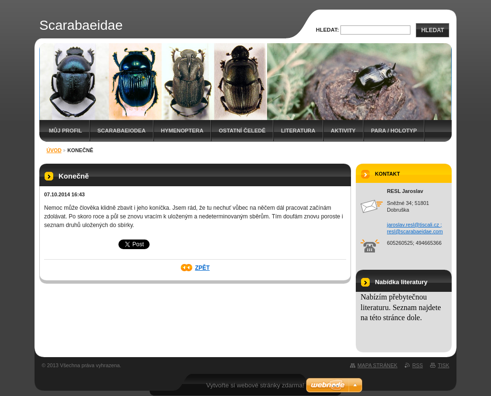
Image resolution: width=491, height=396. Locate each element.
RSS (417, 365)
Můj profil (65, 130)
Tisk (443, 365)
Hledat (432, 30)
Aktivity (343, 130)
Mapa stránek (377, 365)
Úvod (54, 150)
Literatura (298, 130)
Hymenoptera (182, 130)
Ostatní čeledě (242, 130)
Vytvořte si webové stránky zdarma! (255, 385)
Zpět (202, 267)
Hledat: (327, 30)
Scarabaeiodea (121, 130)
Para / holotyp (394, 130)
